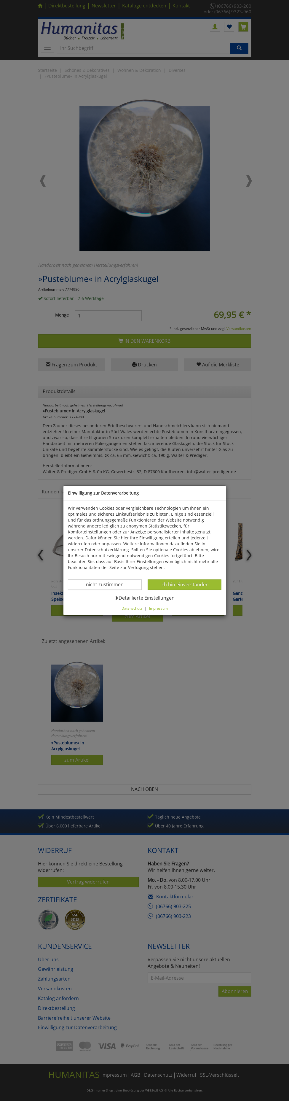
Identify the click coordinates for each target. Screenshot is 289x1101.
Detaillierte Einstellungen (144, 597)
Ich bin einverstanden (184, 584)
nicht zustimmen (108, 584)
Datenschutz (132, 608)
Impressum (158, 608)
